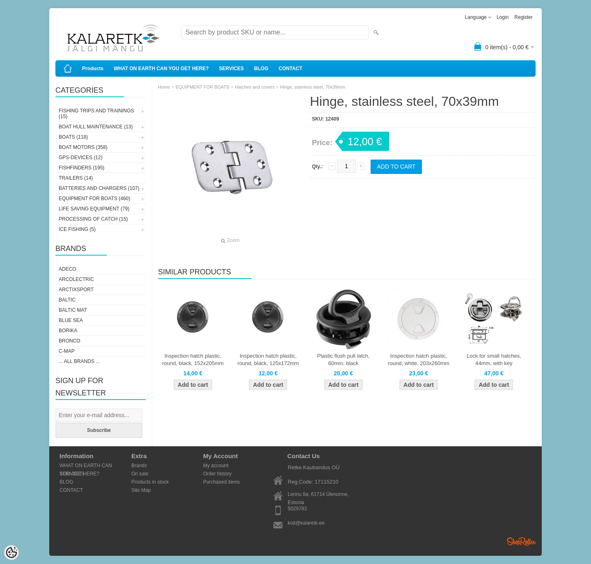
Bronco (69, 341)
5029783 (297, 508)
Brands (139, 465)
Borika (68, 330)
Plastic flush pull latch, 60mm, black (343, 359)
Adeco (67, 269)
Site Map (141, 490)
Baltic (67, 300)
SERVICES (231, 68)
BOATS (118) (73, 137)
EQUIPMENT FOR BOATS (202, 86)
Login (503, 17)
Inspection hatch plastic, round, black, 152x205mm (193, 359)
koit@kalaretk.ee (306, 523)
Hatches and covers (255, 86)
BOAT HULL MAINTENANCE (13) (96, 127)
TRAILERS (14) (76, 178)
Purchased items (221, 482)
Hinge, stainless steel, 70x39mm (312, 86)
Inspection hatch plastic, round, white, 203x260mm (418, 359)
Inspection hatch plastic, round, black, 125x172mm (268, 359)
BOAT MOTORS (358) (83, 147)
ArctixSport (76, 289)
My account (215, 465)
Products (92, 68)
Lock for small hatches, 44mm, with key (494, 359)
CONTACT (290, 68)
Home (164, 86)
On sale (139, 474)
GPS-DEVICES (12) (81, 157)
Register (523, 17)
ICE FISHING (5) (77, 229)
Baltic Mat (73, 310)
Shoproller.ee (521, 541)
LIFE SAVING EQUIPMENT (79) (94, 209)
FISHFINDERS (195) (81, 168)
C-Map (67, 351)
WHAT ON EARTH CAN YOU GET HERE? (161, 68)
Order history (217, 474)
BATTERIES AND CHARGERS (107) (99, 188)
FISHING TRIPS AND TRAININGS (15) (96, 113)
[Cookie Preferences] (11, 552)
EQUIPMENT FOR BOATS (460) (94, 198)
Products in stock (150, 482)
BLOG (261, 68)
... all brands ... (79, 361)
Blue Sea (71, 320)
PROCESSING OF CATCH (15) (93, 219)
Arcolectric (76, 279)
